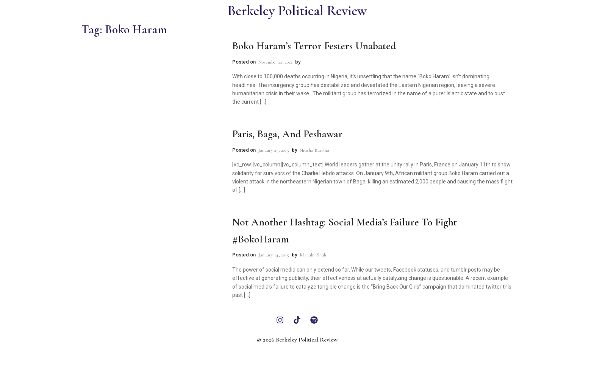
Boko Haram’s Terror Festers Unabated (314, 45)
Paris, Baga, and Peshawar (287, 133)
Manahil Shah (313, 255)
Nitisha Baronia (314, 150)
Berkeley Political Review (297, 10)
